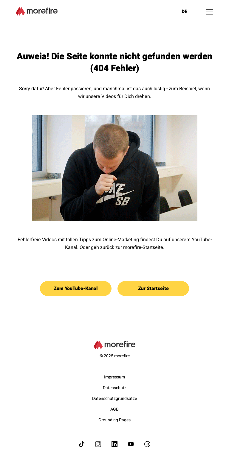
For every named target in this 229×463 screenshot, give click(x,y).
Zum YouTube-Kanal (76, 288)
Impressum (114, 377)
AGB (114, 409)
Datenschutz (114, 388)
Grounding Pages (114, 420)
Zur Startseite (153, 288)
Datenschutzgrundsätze (114, 398)
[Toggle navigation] (209, 12)
